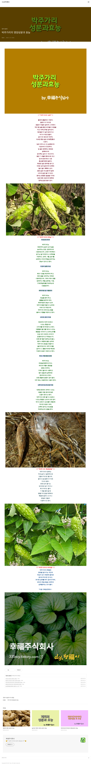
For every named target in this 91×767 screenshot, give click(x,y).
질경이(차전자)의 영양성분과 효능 (14, 684)
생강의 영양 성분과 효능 (11, 678)
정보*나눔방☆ (9, 675)
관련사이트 (4, 757)
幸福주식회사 (5, 2)
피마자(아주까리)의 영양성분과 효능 (14, 682)
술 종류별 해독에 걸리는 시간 (12, 686)
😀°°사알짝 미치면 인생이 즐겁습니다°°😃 (16, 741)
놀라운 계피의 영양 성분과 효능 (13, 680)
